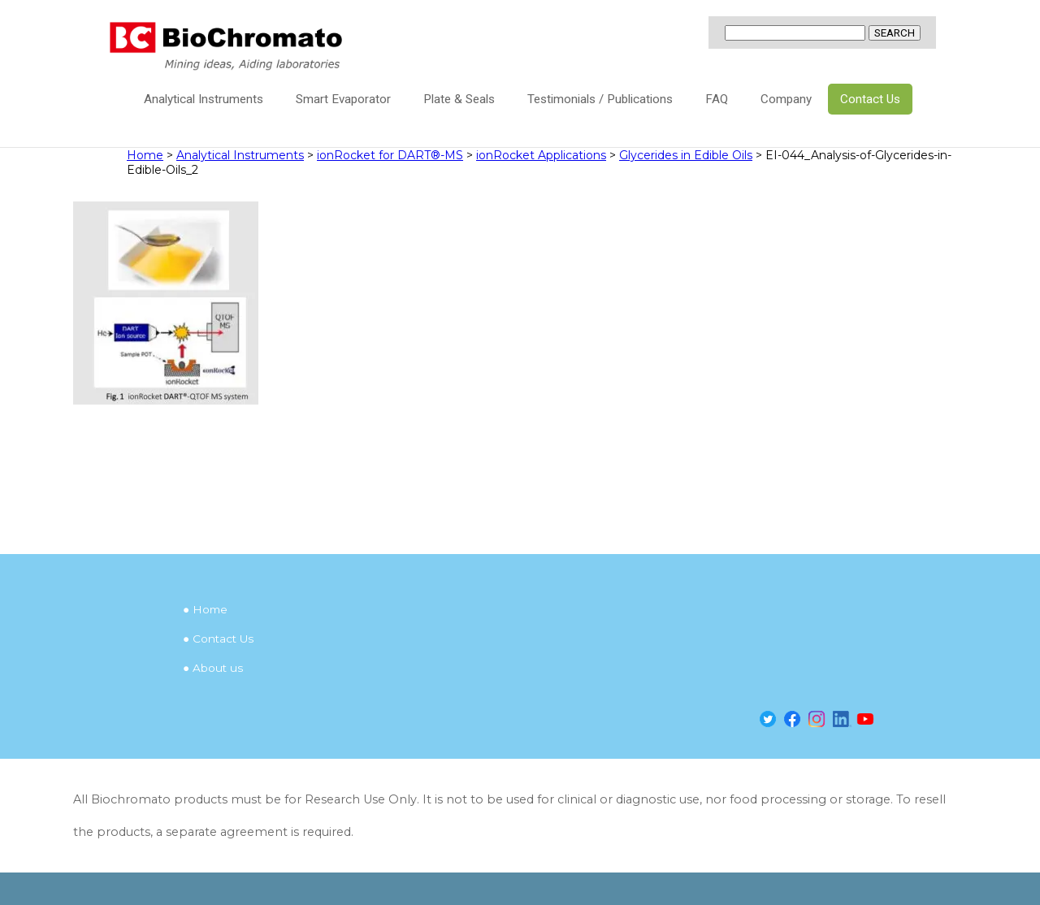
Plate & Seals (459, 99)
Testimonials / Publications (600, 99)
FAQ (716, 99)
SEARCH (894, 33)
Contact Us (870, 99)
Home (210, 609)
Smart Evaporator (343, 99)
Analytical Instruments (203, 99)
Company (786, 99)
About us (218, 667)
